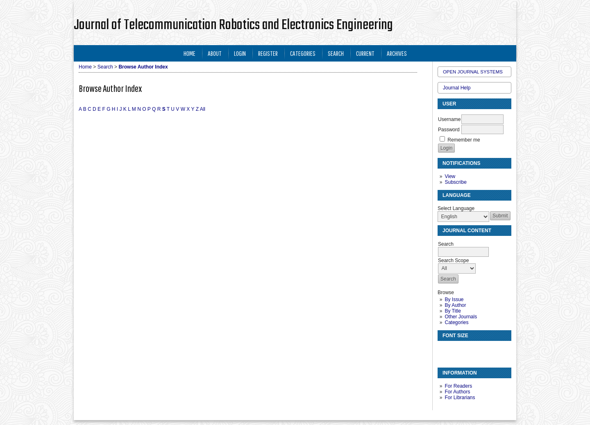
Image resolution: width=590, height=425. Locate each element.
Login (240, 53)
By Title (453, 311)
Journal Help (456, 88)
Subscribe (455, 182)
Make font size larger (471, 350)
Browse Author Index (143, 67)
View (450, 176)
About (215, 53)
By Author (455, 305)
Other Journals (461, 317)
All (202, 109)
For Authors (457, 392)
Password (449, 130)
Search (336, 53)
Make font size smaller (445, 350)
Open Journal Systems (473, 71)
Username (449, 119)
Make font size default (458, 350)
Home (189, 53)
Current (365, 53)
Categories (456, 322)
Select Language (456, 208)
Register (268, 53)
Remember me (463, 140)
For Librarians (460, 397)
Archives (397, 53)
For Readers (458, 386)
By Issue (454, 299)
